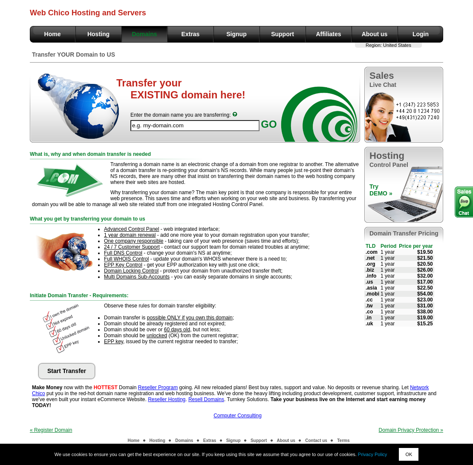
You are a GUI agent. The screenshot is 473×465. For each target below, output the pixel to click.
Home (52, 34)
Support (282, 34)
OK (408, 454)
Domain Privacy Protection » (411, 430)
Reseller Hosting (166, 399)
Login (420, 34)
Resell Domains (206, 399)
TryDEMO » (380, 190)
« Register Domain (51, 430)
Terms (343, 440)
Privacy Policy (372, 454)
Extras (191, 34)
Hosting (98, 34)
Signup (236, 34)
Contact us (316, 440)
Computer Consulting (237, 416)
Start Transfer (66, 370)
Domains (144, 34)
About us (375, 34)
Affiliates (328, 34)
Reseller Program (158, 387)
